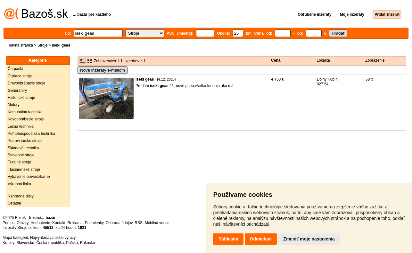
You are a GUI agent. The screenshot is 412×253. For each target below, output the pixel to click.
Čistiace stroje (20, 76)
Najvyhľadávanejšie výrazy (53, 237)
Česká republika (50, 242)
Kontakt (58, 223)
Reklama (75, 223)
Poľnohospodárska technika (31, 133)
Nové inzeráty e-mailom (102, 70)
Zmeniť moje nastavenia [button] (309, 238)
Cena (275, 60)
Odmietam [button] (261, 238)
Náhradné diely (21, 196)
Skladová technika (23, 148)
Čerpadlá (15, 68)
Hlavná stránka (20, 45)
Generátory (17, 90)
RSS (139, 223)
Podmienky (94, 223)
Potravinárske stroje (25, 140)
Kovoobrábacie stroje (26, 119)
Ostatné (14, 203)
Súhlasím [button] (228, 238)
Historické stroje (21, 97)
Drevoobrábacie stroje (26, 83)
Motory (14, 104)
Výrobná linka (19, 184)
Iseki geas (145, 79)
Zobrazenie (374, 60)
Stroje (42, 45)
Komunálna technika (25, 112)
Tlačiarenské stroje (24, 169)
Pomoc (8, 223)
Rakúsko (87, 242)
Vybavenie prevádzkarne (29, 176)
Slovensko (25, 242)
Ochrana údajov (119, 223)
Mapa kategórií (15, 237)
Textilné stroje (19, 162)
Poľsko (72, 242)
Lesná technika (21, 126)
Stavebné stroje (21, 155)
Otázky (22, 223)
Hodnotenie (40, 223)
